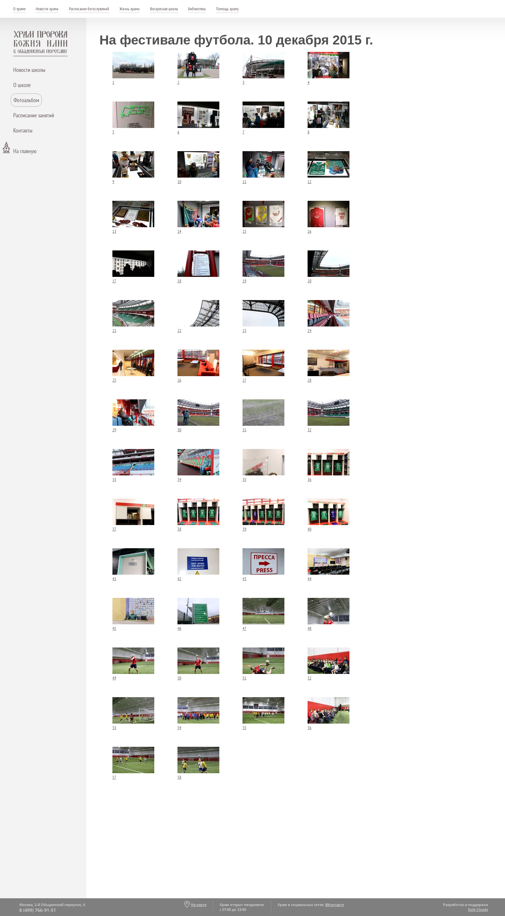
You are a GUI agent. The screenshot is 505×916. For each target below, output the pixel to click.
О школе (22, 85)
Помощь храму (227, 9)
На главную (24, 151)
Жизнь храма (129, 9)
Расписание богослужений (89, 9)
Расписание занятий (33, 115)
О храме (19, 9)
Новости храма (47, 9)
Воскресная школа (164, 9)
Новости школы (29, 69)
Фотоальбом (26, 100)
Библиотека (196, 9)
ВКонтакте (334, 904)
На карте (198, 904)
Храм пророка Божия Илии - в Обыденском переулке (40, 44)
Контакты (23, 130)
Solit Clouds (478, 909)
